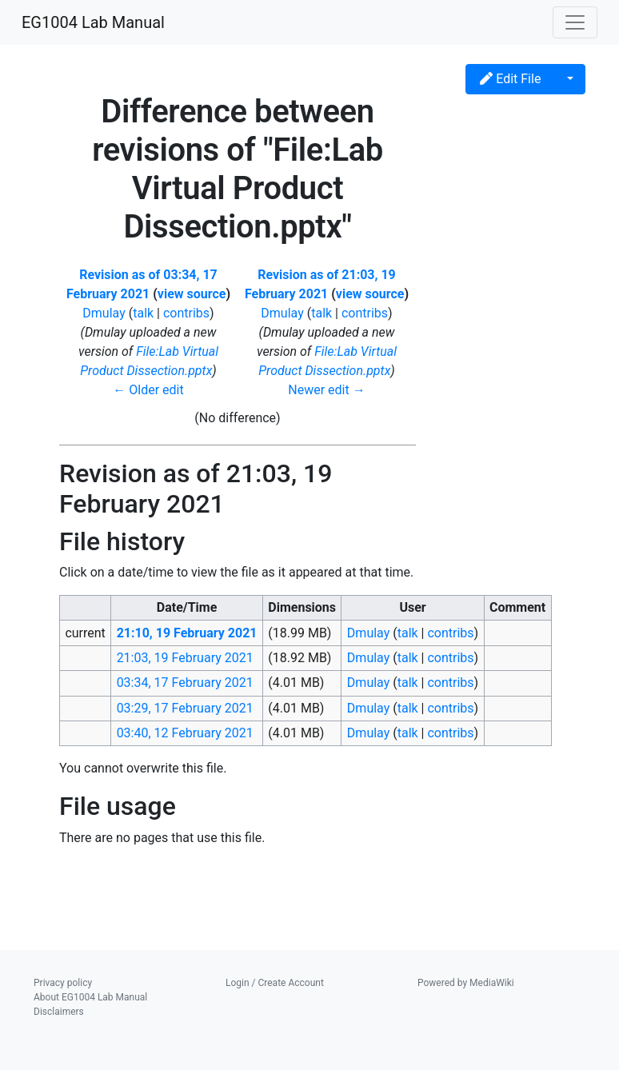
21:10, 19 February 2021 (187, 633)
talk (143, 313)
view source (192, 293)
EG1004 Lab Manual (93, 22)
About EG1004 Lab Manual (90, 997)
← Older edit (148, 389)
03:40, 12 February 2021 (185, 733)
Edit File (510, 78)
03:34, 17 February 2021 (185, 682)
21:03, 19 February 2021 (185, 657)
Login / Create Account (275, 982)
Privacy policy (63, 982)
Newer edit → (326, 389)
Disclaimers (59, 1011)
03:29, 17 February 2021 (185, 708)
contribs (186, 313)
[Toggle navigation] (575, 22)
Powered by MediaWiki (465, 982)
